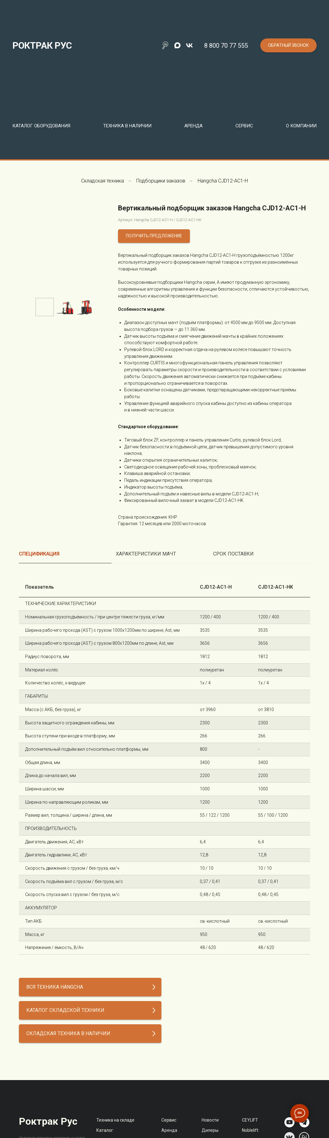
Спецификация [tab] (39, 554)
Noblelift (250, 1130)
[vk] (189, 45)
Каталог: (105, 1130)
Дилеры (210, 1130)
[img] (289, 1122)
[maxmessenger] (177, 45)
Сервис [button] (244, 126)
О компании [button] (301, 126)
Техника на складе (115, 1120)
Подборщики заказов (160, 181)
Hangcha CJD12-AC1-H (223, 181)
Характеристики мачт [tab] (146, 554)
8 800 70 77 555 (226, 45)
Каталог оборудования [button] (41, 126)
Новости (210, 1120)
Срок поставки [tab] (233, 554)
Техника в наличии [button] (127, 126)
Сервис (168, 1120)
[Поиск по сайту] (165, 45)
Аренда (193, 126)
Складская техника (102, 181)
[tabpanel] (164, 766)
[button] (288, 45)
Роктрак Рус (48, 1121)
